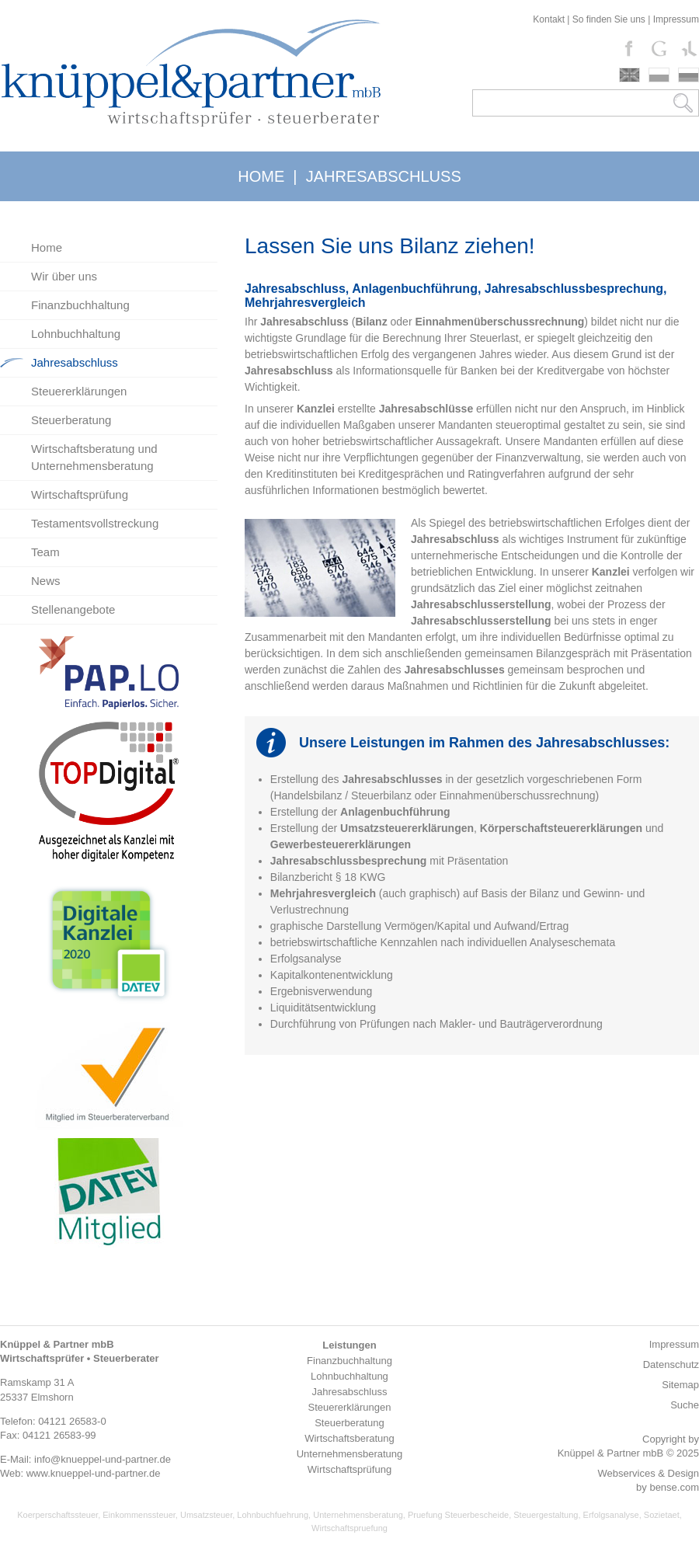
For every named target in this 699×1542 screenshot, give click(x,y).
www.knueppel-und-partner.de (93, 1473)
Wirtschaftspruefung (349, 1528)
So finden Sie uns (608, 19)
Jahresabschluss (74, 362)
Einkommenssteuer (139, 1514)
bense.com (674, 1487)
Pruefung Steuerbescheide (458, 1514)
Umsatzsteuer (206, 1514)
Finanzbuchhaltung (80, 305)
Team (45, 552)
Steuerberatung (71, 419)
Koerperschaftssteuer (57, 1514)
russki (688, 75)
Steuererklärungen (79, 391)
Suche (684, 1405)
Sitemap (680, 1385)
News (46, 580)
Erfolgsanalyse (611, 1514)
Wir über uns (64, 276)
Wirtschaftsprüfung (79, 494)
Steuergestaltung (545, 1514)
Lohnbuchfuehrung (272, 1514)
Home (46, 247)
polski (659, 75)
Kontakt (549, 19)
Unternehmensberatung (358, 1514)
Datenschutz (671, 1364)
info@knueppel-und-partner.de (102, 1459)
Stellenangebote (73, 609)
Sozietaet (662, 1514)
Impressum (676, 19)
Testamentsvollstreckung (94, 523)
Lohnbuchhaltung (75, 333)
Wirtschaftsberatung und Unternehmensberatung (94, 457)
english (629, 75)
